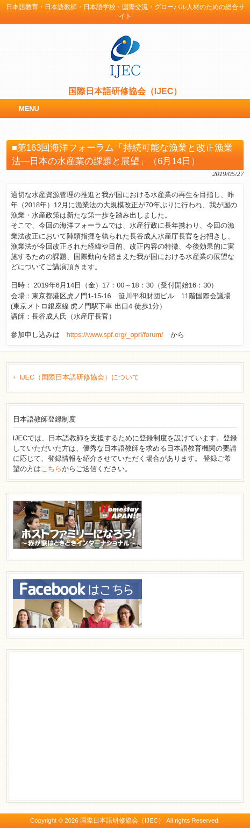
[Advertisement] (93, 724)
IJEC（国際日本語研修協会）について (80, 377)
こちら (51, 469)
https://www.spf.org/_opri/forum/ (115, 335)
